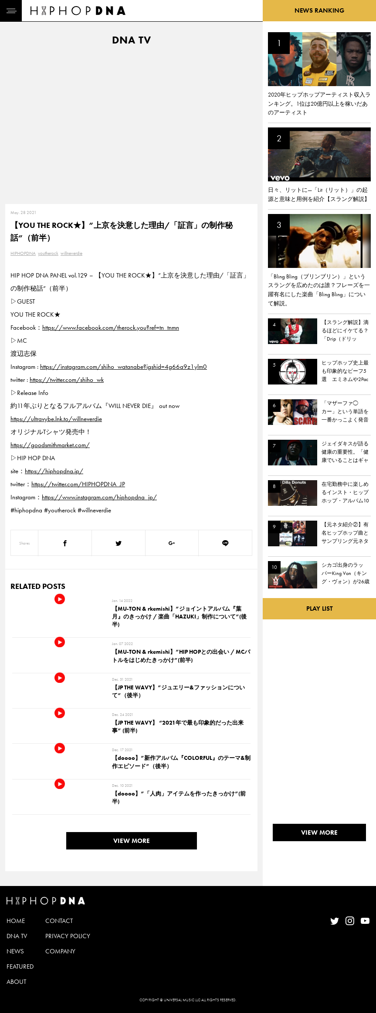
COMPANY (60, 951)
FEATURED (20, 966)
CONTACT (59, 920)
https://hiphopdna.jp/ (54, 471)
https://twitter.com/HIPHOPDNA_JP (78, 484)
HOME (16, 920)
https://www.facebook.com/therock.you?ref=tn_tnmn (110, 327)
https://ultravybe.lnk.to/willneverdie (56, 419)
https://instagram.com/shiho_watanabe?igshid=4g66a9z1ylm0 (123, 366)
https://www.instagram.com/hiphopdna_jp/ (99, 497)
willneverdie (71, 253)
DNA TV (17, 936)
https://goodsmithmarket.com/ (50, 445)
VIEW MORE (131, 840)
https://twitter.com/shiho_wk (67, 379)
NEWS (15, 951)
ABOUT (16, 981)
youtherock (48, 253)
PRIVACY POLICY (67, 936)
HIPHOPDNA (23, 253)
